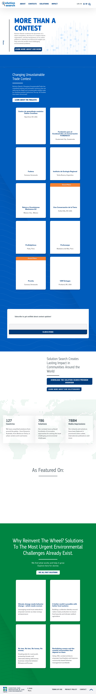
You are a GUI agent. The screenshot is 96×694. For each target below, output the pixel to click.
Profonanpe (65, 245)
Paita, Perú (31, 249)
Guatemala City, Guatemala (65, 139)
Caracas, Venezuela (31, 175)
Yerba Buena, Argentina (65, 175)
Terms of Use (57, 689)
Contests (32, 4)
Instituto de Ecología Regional (65, 172)
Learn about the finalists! (26, 100)
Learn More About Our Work (28, 49)
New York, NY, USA (30, 117)
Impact (55, 4)
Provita (31, 281)
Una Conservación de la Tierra (65, 207)
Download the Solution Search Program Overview (69, 381)
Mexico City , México (31, 213)
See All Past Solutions (48, 572)
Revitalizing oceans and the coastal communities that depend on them (63, 650)
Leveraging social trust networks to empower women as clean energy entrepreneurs (30, 612)
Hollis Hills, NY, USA (65, 211)
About (23, 4)
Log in (79, 4)
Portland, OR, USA (65, 284)
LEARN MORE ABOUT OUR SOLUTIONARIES (64, 389)
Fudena (31, 172)
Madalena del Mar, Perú (65, 249)
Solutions (44, 4)
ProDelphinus (31, 245)
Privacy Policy (71, 689)
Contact (83, 689)
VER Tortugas (65, 281)
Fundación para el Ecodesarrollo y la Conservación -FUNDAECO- (65, 134)
